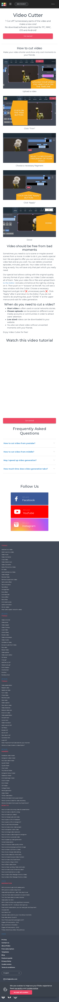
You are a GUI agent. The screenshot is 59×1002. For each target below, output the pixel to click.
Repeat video (5, 687)
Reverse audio (6, 697)
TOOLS (4, 545)
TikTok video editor (7, 795)
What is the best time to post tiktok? (12, 798)
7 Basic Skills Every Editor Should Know (13, 930)
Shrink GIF (5, 732)
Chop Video (5, 695)
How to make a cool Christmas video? (13, 869)
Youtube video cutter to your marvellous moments (16, 915)
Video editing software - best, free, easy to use (15, 892)
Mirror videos (5, 607)
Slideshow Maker (6, 775)
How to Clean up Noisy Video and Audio (13, 867)
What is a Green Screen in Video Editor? (13, 745)
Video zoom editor (7, 655)
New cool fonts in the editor (10, 925)
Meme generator (6, 790)
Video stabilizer (6, 707)
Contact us (5, 943)
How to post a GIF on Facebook (11, 819)
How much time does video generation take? (26, 469)
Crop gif (4, 660)
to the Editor (9, 283)
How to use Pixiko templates (10, 824)
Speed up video (6, 690)
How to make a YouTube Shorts (11, 859)
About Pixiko (6, 946)
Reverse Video (6, 577)
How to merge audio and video (11, 817)
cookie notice (32, 988)
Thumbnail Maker (7, 770)
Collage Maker (6, 788)
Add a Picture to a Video (9, 567)
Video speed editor (7, 685)
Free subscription (8, 949)
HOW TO (5, 805)
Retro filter (5, 599)
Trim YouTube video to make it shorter (13, 897)
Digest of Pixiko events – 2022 (10, 927)
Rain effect (5, 592)
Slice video (4, 700)
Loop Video (5, 630)
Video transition (6, 722)
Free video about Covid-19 (9, 917)
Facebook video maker (8, 755)
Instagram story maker (8, 773)
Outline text (5, 670)
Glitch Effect (5, 632)
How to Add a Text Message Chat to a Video (14, 874)
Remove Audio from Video (9, 579)
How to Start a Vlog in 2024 (10, 862)
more (4, 881)
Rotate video (5, 635)
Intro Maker (5, 783)
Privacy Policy (6, 961)
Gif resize (4, 657)
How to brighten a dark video (10, 829)
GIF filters (4, 727)
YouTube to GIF (6, 912)
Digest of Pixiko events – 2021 (10, 922)
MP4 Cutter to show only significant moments (15, 902)
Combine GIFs (6, 737)
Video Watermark (7, 562)
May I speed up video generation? (20, 460)
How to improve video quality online (12, 844)
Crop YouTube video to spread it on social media (16, 895)
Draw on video (6, 712)
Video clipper (5, 625)
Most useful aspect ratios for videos (12, 609)
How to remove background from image (14, 847)
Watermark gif (6, 665)
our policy (19, 988)
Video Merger (5, 574)
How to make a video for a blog (11, 812)
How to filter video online (9, 864)
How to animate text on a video (11, 872)
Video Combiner (6, 557)
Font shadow (5, 667)
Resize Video (5, 650)
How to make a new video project (11, 827)
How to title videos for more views (11, 854)
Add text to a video (7, 549)
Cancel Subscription (7, 842)
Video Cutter (5, 640)
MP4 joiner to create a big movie (11, 890)
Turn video (5, 692)
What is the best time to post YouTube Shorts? (15, 803)
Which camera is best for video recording (13, 800)
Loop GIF (4, 740)
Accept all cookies (21, 992)
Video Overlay (6, 627)
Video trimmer (6, 620)
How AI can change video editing (11, 852)
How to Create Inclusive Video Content (13, 857)
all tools (4, 613)
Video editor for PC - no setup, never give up (14, 905)
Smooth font (5, 717)
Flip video (4, 647)
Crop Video (5, 559)
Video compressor (7, 637)
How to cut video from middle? (19, 452)
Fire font (4, 672)
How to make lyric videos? (9, 814)
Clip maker (5, 768)
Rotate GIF (5, 730)
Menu (53, 4)
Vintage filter (5, 589)
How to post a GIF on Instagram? (11, 822)
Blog (3, 955)
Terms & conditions (8, 967)
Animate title (5, 594)
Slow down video (6, 705)
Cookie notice (6, 964)
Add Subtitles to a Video (8, 572)
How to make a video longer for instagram (14, 834)
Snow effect (5, 597)
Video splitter (5, 652)
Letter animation (7, 604)
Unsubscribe (5, 910)
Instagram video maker (8, 758)
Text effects (5, 587)
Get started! (28, 36)
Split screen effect (7, 582)
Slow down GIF (6, 735)
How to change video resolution (11, 832)
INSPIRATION (7, 883)
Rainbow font (6, 675)
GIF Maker (5, 785)
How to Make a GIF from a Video (11, 849)
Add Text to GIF (6, 662)
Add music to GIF (7, 725)
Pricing (4, 939)
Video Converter (6, 564)
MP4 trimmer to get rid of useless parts (13, 887)
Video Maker (5, 793)
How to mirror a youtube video (11, 837)
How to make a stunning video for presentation (15, 809)
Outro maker (5, 780)
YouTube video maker (8, 760)
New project (21, 4)
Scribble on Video (7, 642)
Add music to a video (8, 552)
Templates (5, 952)
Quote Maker (5, 763)
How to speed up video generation (12, 839)
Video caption (6, 702)
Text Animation (6, 584)
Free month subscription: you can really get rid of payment (19, 907)
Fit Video (4, 569)
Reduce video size (7, 710)
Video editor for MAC (8, 900)
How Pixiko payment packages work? (13, 920)
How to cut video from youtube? (19, 443)
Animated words (6, 602)
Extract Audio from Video (9, 645)
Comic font (5, 720)
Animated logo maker (8, 778)
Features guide (7, 958)
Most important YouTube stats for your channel (16, 742)
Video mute (5, 554)
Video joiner (5, 622)
